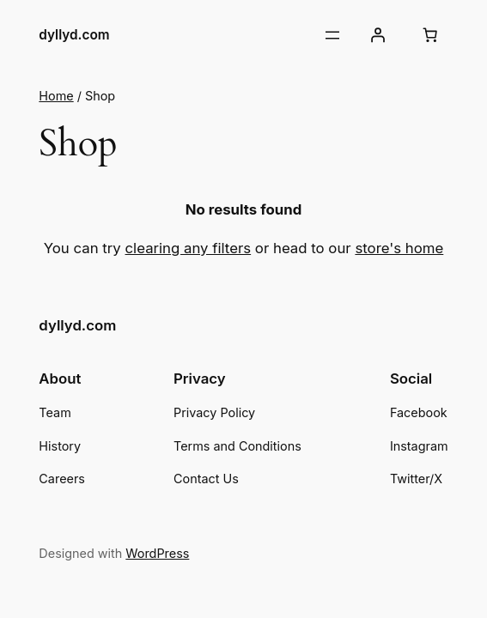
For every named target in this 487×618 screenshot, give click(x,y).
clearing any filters (188, 248)
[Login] (378, 35)
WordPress (157, 553)
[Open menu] (332, 35)
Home (56, 95)
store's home (399, 248)
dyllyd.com (74, 35)
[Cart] (430, 35)
